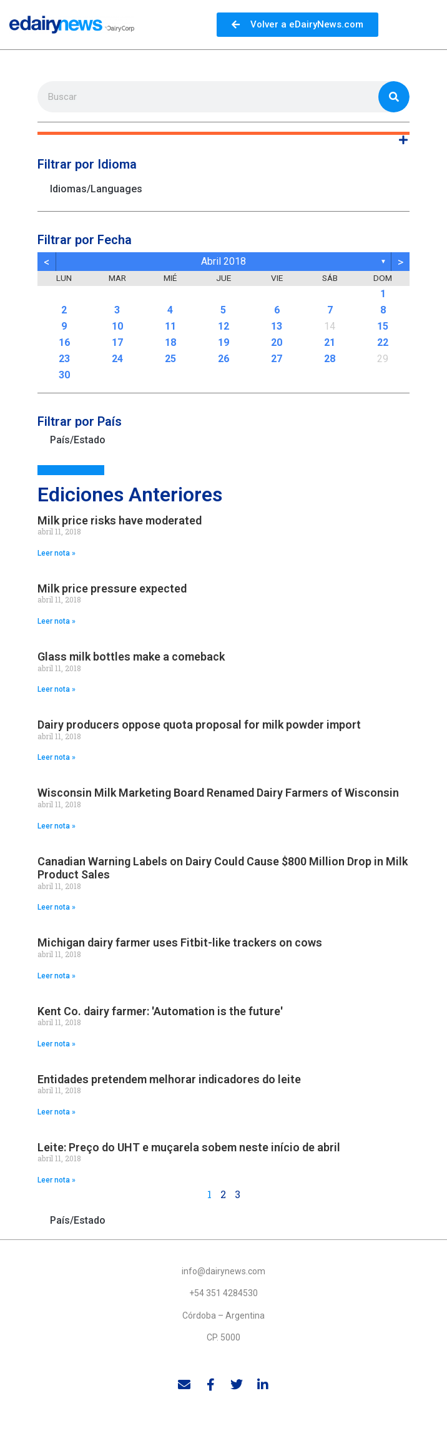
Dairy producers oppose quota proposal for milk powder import (199, 724)
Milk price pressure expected (112, 588)
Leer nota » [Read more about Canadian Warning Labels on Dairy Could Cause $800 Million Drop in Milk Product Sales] (56, 907)
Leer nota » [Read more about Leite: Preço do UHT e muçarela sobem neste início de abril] (56, 1180)
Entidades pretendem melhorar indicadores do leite (169, 1079)
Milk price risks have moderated (119, 520)
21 (329, 342)
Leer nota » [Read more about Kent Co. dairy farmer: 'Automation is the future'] (56, 1044)
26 (223, 359)
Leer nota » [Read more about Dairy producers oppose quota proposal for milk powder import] (56, 757)
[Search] (394, 96)
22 (382, 342)
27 (276, 359)
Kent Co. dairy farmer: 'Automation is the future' (160, 1011)
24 (117, 359)
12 (223, 326)
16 (64, 342)
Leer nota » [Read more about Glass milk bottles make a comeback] (56, 689)
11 (170, 326)
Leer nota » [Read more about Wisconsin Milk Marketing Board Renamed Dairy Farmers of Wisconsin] (56, 826)
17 (117, 342)
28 (329, 359)
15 (382, 326)
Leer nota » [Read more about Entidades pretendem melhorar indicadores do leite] (56, 1112)
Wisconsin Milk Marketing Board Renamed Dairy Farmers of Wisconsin (218, 792)
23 (64, 359)
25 (170, 359)
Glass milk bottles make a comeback (131, 656)
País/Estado (78, 440)
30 (64, 375)
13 (276, 326)
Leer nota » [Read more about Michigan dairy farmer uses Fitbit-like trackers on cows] (56, 975)
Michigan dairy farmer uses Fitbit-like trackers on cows (179, 942)
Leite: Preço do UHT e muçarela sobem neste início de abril (188, 1147)
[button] (223, 133)
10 (117, 326)
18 (170, 342)
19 (223, 342)
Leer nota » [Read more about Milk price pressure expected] (56, 621)
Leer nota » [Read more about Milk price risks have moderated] (56, 553)
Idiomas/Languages (96, 189)
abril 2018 (223, 261)
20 (276, 342)
